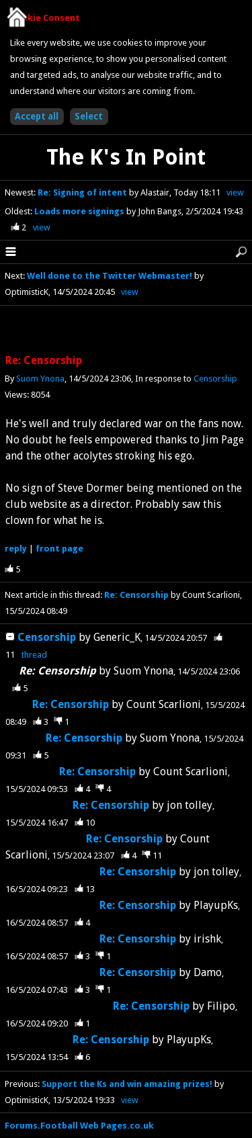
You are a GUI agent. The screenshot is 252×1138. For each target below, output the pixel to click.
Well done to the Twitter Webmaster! (109, 276)
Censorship (215, 379)
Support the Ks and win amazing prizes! (127, 1084)
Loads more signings (80, 211)
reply (16, 548)
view (235, 192)
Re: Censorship (137, 595)
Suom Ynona (40, 379)
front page (59, 548)
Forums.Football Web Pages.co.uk (79, 1126)
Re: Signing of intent (83, 192)
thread (34, 655)
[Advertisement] (126, 330)
